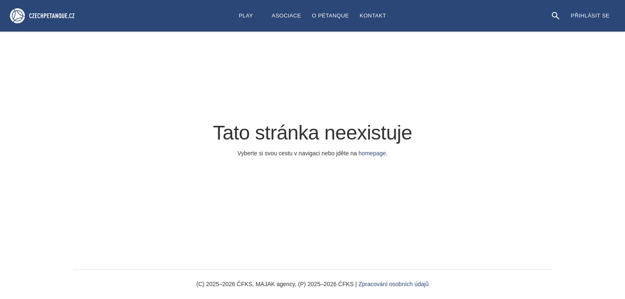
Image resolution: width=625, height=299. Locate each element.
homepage (372, 153)
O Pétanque (330, 15)
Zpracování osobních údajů (394, 284)
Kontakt (373, 15)
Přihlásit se (590, 15)
